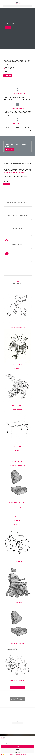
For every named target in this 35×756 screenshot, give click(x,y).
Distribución (6, 68)
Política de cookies (11, 754)
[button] (33, 738)
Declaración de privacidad (18, 754)
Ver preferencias (17, 752)
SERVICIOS (8, 27)
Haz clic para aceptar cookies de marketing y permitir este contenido (17, 699)
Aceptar (17, 746)
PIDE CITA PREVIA (9, 149)
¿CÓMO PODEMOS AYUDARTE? (17, 687)
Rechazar (17, 749)
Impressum (24, 754)
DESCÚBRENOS (8, 75)
